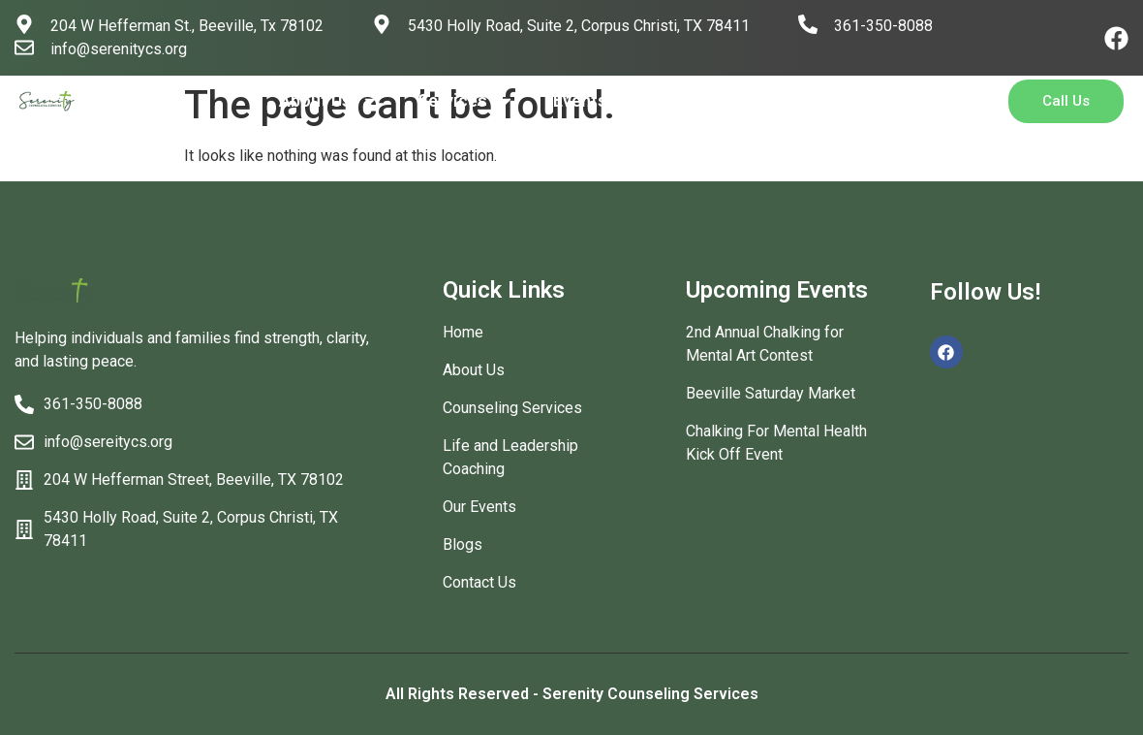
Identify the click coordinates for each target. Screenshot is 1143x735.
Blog (664, 100)
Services (465, 100)
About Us (329, 100)
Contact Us (765, 100)
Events (580, 100)
